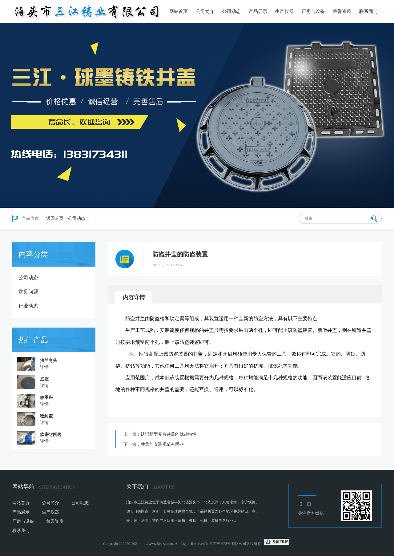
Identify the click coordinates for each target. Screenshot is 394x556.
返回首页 (54, 218)
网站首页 (178, 11)
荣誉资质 (342, 11)
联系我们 (368, 11)
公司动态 (231, 11)
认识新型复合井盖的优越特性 (169, 434)
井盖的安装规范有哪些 (162, 444)
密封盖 (46, 416)
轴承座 (46, 397)
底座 (44, 379)
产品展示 (258, 11)
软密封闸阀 (51, 434)
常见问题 (28, 291)
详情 (44, 367)
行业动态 (28, 305)
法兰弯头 (48, 360)
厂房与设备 (313, 11)
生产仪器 (284, 11)
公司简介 (205, 11)
